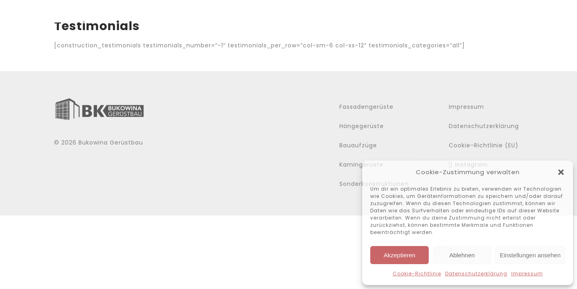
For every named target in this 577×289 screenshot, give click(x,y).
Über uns (346, 15)
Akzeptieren (399, 255)
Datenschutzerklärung (476, 273)
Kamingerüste (361, 165)
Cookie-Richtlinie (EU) (483, 145)
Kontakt (507, 15)
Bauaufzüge (358, 145)
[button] (561, 172)
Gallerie (458, 15)
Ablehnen (461, 255)
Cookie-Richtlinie (417, 273)
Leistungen (402, 15)
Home (300, 15)
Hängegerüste (361, 126)
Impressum (527, 273)
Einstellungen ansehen (530, 255)
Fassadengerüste (366, 107)
